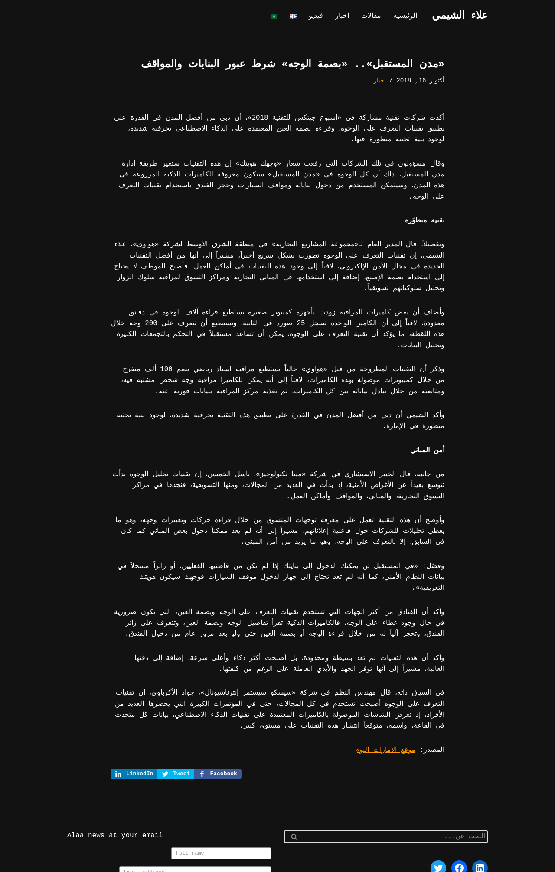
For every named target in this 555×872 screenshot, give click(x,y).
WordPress (397, 861)
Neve (480, 861)
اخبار (344, 16)
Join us (251, 839)
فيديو (319, 16)
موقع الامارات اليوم (388, 694)
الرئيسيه (406, 16)
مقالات (372, 16)
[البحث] (396, 782)
